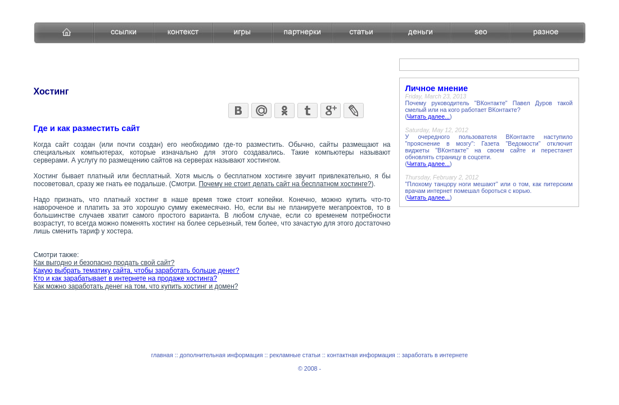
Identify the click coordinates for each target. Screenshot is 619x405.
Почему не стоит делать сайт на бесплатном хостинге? (284, 184)
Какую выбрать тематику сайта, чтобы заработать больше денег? (137, 270)
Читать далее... (428, 116)
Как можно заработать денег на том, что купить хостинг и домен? (136, 286)
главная (162, 355)
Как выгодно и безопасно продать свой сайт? (104, 263)
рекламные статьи (294, 355)
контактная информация (361, 355)
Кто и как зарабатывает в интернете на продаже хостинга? (126, 278)
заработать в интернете (435, 355)
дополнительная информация (221, 355)
